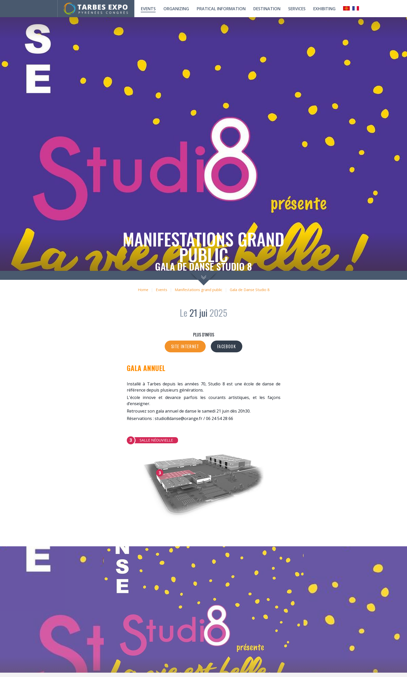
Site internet (185, 346)
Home (143, 290)
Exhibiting (324, 9)
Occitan (346, 8)
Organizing (176, 9)
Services (297, 9)
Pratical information (221, 9)
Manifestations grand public (198, 290)
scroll (203, 278)
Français (355, 8)
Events (148, 9)
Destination (266, 9)
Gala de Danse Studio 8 (249, 290)
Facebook (226, 346)
